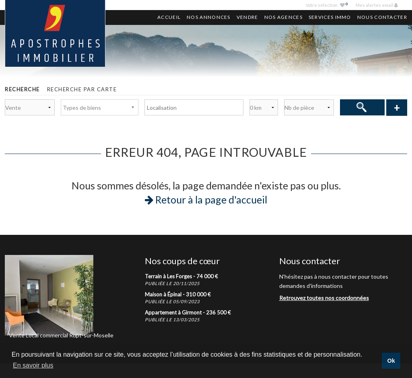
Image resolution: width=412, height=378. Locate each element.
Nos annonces (209, 17)
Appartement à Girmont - (188, 312)
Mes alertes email (374, 5)
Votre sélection (327, 5)
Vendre (247, 17)
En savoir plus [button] (33, 365)
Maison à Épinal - (178, 294)
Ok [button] (391, 360)
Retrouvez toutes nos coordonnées (324, 297)
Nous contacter (382, 17)
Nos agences (283, 17)
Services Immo (330, 17)
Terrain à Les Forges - (181, 276)
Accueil (169, 17)
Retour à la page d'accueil (206, 199)
